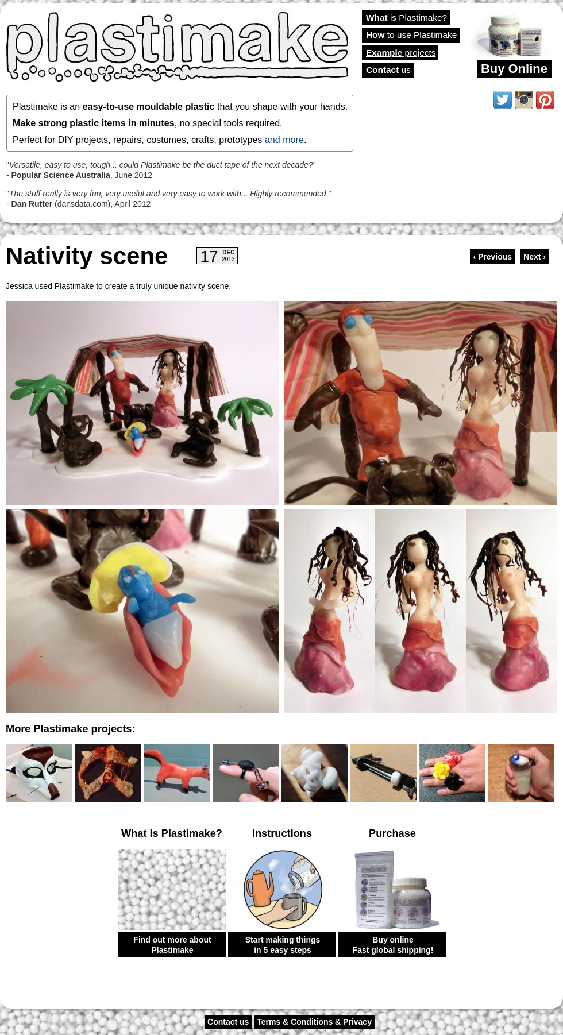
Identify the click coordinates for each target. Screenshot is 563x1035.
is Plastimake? (406, 17)
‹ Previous (492, 256)
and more (284, 139)
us (388, 70)
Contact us (228, 1021)
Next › (534, 256)
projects (400, 52)
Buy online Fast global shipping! (393, 945)
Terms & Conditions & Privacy (314, 1021)
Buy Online (514, 68)
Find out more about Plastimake (172, 945)
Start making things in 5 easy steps (283, 945)
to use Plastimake (411, 35)
